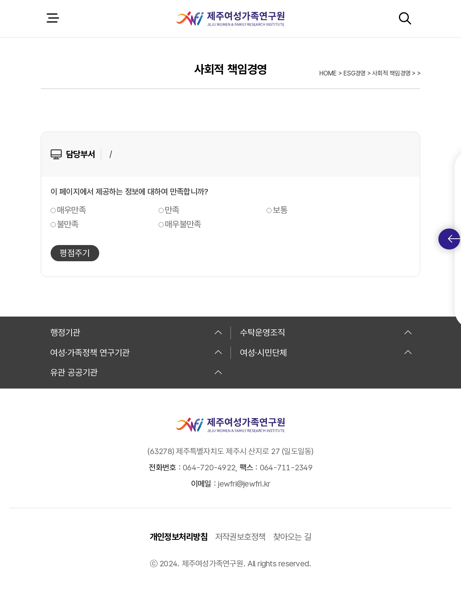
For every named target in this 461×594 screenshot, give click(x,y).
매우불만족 (183, 224)
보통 (280, 210)
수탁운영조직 (326, 332)
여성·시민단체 (326, 352)
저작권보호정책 (240, 537)
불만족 (68, 224)
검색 (405, 18)
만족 (172, 210)
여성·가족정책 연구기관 (136, 352)
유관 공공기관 (136, 372)
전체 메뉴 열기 (53, 18)
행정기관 (136, 332)
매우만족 (71, 210)
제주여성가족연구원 (230, 18)
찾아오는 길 (292, 537)
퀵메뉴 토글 (454, 239)
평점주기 (75, 253)
